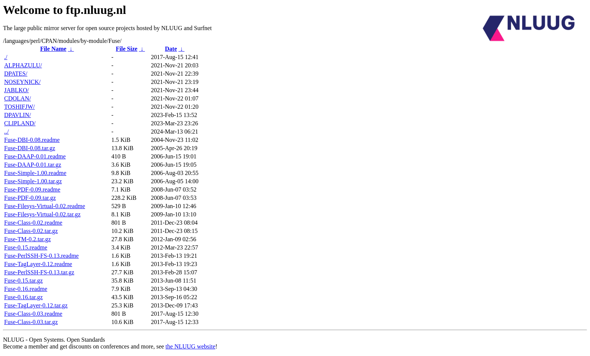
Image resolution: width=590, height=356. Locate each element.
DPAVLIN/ (17, 115)
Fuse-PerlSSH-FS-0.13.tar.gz (39, 272)
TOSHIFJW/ (19, 106)
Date (171, 49)
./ (5, 57)
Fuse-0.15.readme (25, 247)
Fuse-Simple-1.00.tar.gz (33, 181)
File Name (53, 49)
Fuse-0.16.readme (25, 289)
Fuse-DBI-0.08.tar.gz (29, 148)
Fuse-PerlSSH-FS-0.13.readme (41, 256)
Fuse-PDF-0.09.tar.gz (30, 198)
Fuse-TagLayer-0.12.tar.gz (36, 305)
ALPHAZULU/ (23, 65)
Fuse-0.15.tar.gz (23, 280)
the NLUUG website (190, 346)
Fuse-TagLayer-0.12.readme (38, 264)
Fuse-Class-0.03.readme (33, 313)
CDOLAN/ (17, 98)
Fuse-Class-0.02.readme (33, 222)
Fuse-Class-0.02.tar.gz (31, 231)
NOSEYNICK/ (22, 82)
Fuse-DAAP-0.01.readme (35, 156)
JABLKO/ (16, 90)
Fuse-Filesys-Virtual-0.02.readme (44, 206)
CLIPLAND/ (20, 123)
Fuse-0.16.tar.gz (23, 297)
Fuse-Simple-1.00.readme (35, 173)
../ (6, 131)
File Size (126, 49)
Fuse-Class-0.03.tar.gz (31, 322)
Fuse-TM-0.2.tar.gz (27, 239)
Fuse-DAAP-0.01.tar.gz (32, 164)
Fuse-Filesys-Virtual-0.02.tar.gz (42, 214)
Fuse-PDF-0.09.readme (32, 189)
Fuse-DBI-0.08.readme (32, 140)
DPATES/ (15, 73)
